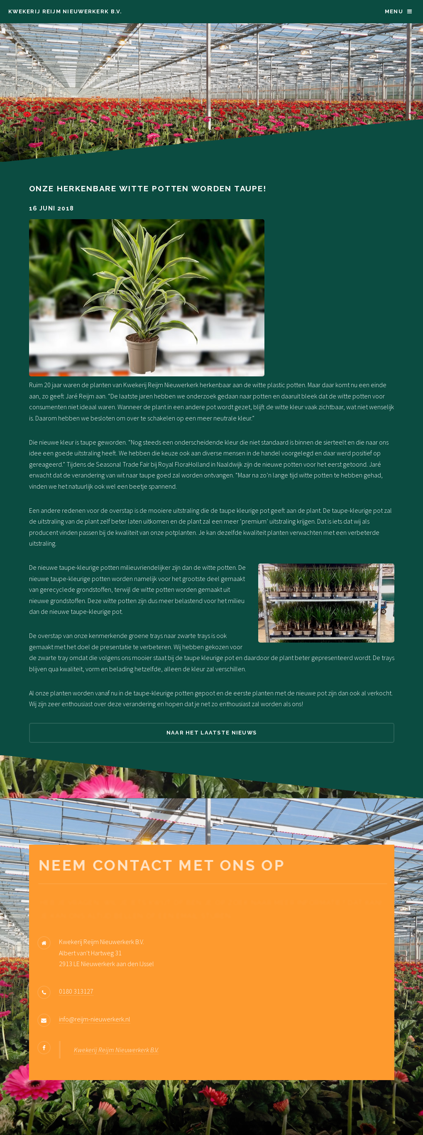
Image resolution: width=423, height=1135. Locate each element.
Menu (394, 11)
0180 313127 (76, 991)
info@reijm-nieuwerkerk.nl (94, 1019)
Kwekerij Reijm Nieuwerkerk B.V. (65, 11)
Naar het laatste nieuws (211, 732)
